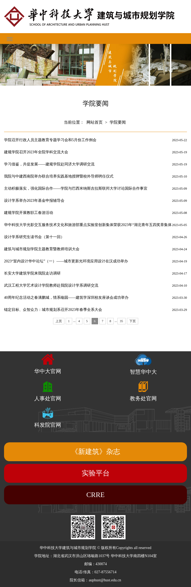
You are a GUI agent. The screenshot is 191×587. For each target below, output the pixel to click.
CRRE (95, 495)
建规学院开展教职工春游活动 (28, 213)
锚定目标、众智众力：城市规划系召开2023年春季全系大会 (53, 310)
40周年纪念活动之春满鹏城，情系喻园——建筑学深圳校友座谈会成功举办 (66, 298)
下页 (132, 321)
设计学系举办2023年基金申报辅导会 (34, 201)
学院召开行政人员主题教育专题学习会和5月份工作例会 (50, 140)
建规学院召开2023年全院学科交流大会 (36, 152)
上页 (58, 321)
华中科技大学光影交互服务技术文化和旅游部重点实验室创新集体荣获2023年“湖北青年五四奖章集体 (88, 225)
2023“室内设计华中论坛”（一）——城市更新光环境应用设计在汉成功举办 (66, 261)
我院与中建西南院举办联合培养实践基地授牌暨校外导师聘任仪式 (58, 176)
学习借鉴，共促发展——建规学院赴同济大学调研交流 (49, 164)
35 (121, 321)
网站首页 (94, 122)
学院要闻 (118, 122)
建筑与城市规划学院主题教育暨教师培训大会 (41, 249)
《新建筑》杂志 (95, 452)
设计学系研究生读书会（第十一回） (34, 237)
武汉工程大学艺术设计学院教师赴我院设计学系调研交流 (51, 285)
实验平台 (96, 473)
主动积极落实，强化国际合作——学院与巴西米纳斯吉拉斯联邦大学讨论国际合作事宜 (75, 188)
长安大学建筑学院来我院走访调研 (32, 273)
